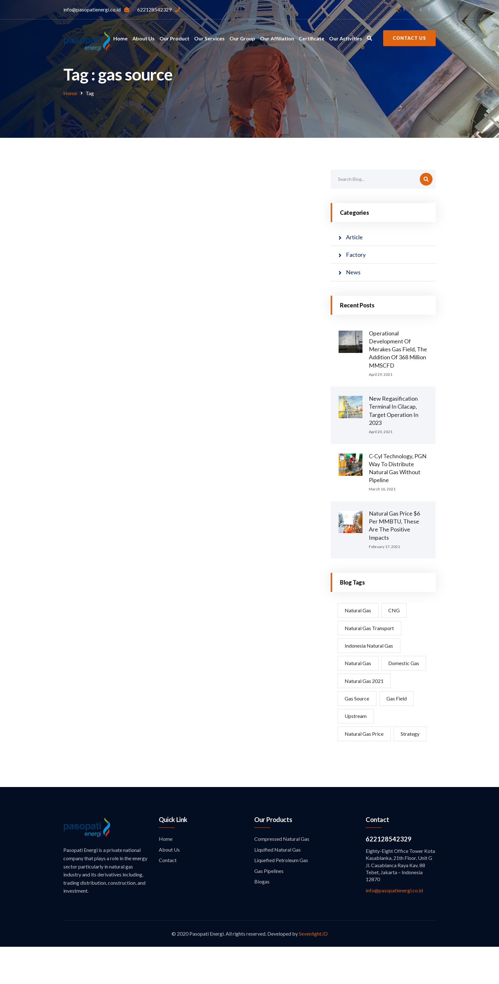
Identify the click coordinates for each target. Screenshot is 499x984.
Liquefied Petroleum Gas (281, 897)
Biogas (262, 919)
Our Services (209, 38)
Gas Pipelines (269, 908)
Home (120, 38)
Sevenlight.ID (313, 971)
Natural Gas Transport (369, 628)
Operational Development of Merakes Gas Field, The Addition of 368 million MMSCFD (398, 349)
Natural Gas (358, 610)
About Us (143, 38)
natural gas (358, 664)
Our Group (242, 38)
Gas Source (357, 717)
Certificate (311, 38)
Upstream (356, 735)
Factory (356, 254)
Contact (168, 897)
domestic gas (360, 681)
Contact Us (409, 38)
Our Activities (345, 38)
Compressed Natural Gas (281, 876)
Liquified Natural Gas (277, 887)
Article (354, 237)
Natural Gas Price (364, 753)
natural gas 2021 (364, 699)
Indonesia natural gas (369, 646)
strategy (354, 771)
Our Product (174, 38)
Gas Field (397, 717)
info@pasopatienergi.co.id (394, 927)
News (353, 272)
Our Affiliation (277, 38)
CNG (394, 610)
